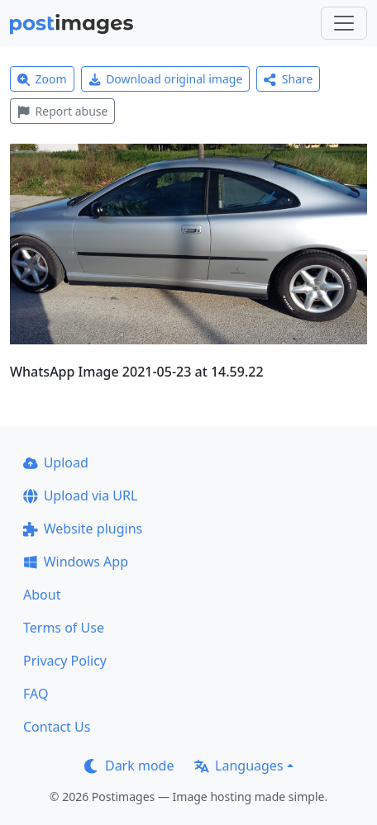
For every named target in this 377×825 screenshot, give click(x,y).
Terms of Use (63, 628)
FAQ (35, 694)
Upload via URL (80, 495)
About (41, 595)
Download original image (165, 79)
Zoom (42, 79)
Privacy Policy (65, 661)
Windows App (75, 561)
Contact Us (56, 727)
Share (288, 79)
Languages (238, 765)
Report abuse (62, 111)
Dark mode (129, 765)
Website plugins (82, 528)
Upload (55, 462)
